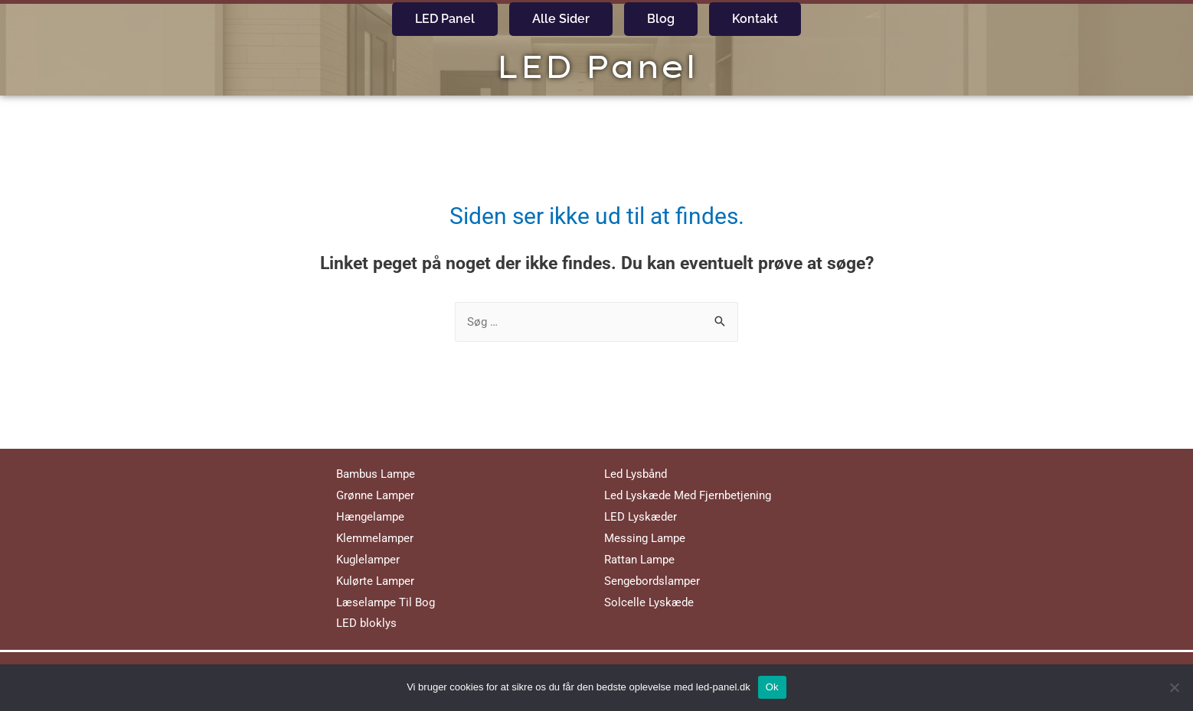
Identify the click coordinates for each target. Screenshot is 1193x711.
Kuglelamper (368, 560)
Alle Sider (561, 18)
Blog (661, 18)
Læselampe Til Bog (385, 602)
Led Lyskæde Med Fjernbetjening (687, 495)
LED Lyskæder (640, 517)
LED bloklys (366, 623)
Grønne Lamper (375, 495)
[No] (1174, 687)
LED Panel (445, 18)
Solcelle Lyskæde (649, 602)
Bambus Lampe (375, 474)
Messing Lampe (644, 538)
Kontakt (755, 18)
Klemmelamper (374, 538)
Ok (772, 687)
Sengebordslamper (652, 581)
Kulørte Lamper (375, 581)
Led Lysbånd (635, 474)
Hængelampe (370, 517)
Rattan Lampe (639, 560)
